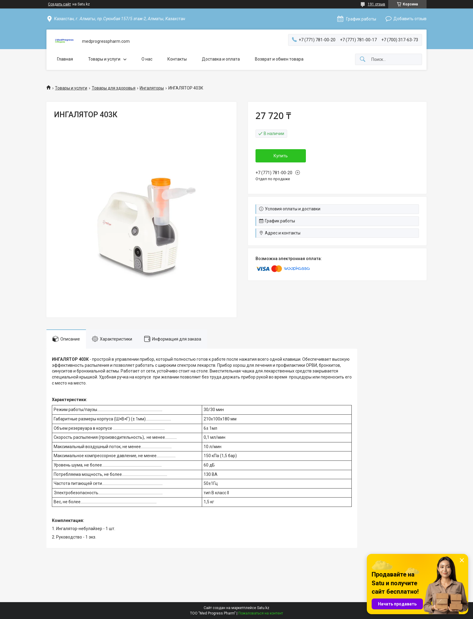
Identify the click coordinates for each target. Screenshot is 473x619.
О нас (146, 59)
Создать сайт (59, 4)
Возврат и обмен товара (279, 59)
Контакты (177, 59)
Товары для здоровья (113, 88)
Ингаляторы (152, 88)
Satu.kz (263, 608)
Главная (65, 59)
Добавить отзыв (410, 18)
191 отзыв (376, 4)
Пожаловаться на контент (260, 613)
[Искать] (362, 59)
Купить (281, 155)
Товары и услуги (104, 59)
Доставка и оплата (221, 59)
